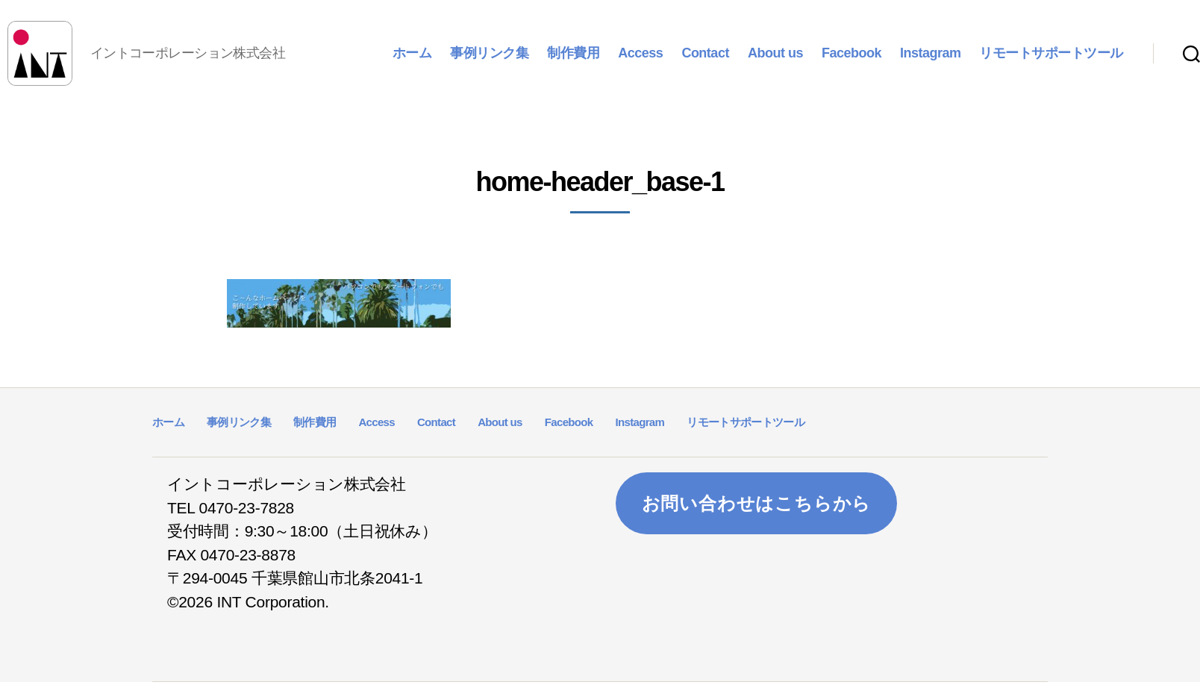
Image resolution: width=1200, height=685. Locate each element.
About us (775, 53)
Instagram (930, 53)
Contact (705, 53)
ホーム (412, 53)
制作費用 (573, 53)
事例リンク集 (489, 53)
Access (640, 53)
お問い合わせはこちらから (757, 505)
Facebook (851, 53)
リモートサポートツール (1051, 53)
